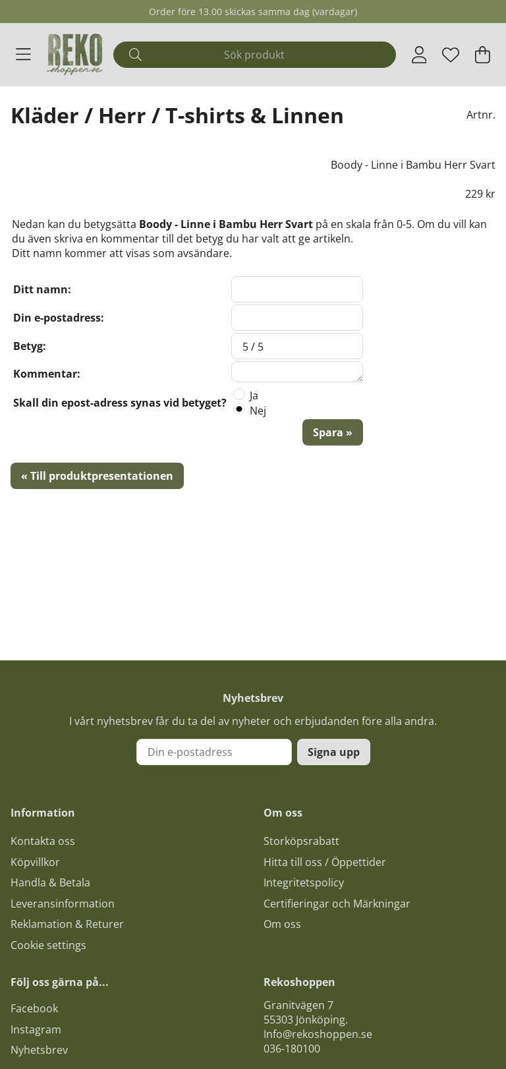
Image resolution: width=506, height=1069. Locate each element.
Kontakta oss (43, 841)
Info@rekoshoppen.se (318, 1034)
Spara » (332, 432)
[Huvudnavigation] (23, 55)
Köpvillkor (35, 862)
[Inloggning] (419, 55)
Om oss (282, 924)
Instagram (36, 1029)
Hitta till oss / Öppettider (325, 862)
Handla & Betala (50, 882)
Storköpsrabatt (301, 841)
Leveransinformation (63, 903)
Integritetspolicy (304, 882)
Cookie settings (48, 945)
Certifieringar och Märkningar (337, 903)
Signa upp (334, 752)
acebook (37, 1008)
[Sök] (254, 55)
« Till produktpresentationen (97, 476)
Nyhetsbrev (39, 1050)
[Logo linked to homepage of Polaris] (75, 54)
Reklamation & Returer (67, 924)
